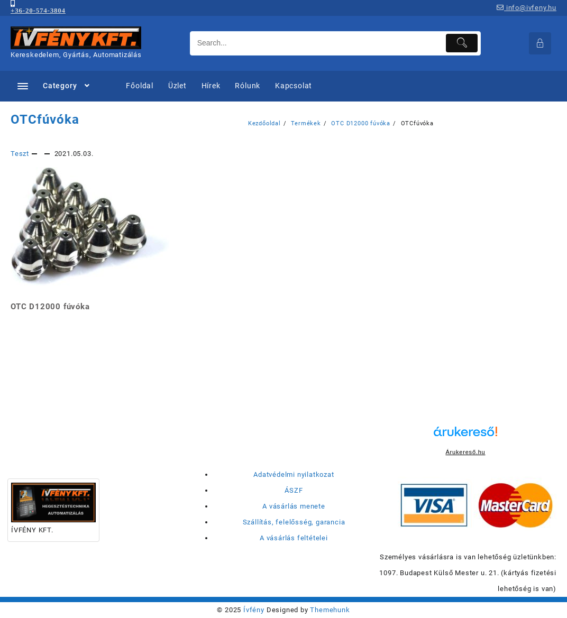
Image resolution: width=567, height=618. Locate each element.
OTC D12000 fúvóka (50, 306)
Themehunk (330, 610)
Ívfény (253, 610)
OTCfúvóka (45, 119)
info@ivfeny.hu (526, 8)
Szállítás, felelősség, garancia (294, 522)
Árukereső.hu (465, 452)
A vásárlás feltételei (294, 538)
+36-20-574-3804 (38, 10)
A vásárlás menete (293, 506)
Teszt (20, 154)
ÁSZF (294, 490)
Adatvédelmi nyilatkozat (293, 474)
